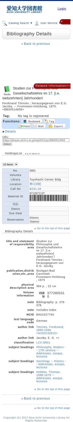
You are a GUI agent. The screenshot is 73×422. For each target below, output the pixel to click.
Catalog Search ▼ (17, 22)
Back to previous (37, 43)
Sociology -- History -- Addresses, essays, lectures (51, 364)
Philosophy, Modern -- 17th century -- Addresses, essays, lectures (51, 352)
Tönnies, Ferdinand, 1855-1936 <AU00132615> (50, 330)
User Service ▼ (47, 22)
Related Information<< (52, 85)
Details (10, 131)
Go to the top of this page (53, 228)
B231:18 (35, 188)
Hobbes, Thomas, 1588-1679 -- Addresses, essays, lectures (49, 376)
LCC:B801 (43, 342)
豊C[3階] (35, 183)
